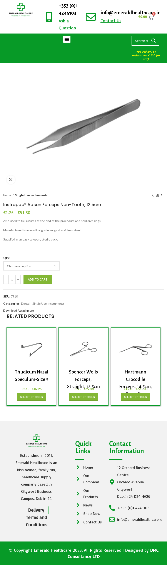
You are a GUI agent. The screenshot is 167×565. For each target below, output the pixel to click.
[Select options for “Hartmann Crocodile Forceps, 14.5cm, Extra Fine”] (135, 397)
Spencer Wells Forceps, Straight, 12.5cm (83, 379)
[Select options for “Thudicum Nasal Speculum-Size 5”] (31, 397)
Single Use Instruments (31, 195)
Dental (25, 303)
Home (7, 195)
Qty (6, 258)
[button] (66, 39)
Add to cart (37, 279)
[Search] (145, 41)
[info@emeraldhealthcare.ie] (91, 17)
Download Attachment (18, 310)
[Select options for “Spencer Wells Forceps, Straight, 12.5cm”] (83, 397)
